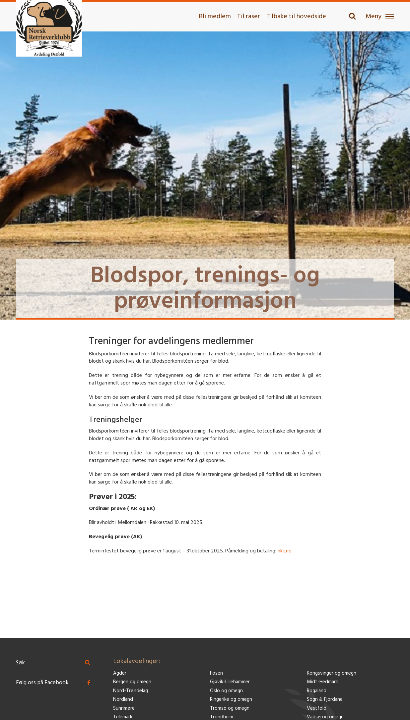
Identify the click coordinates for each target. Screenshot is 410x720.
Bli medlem (215, 16)
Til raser (248, 16)
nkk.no (285, 551)
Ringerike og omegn (231, 699)
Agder (119, 673)
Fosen (216, 673)
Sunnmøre (124, 708)
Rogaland (316, 691)
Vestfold (316, 708)
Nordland (123, 699)
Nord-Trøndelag (130, 691)
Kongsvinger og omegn (331, 673)
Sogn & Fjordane (325, 699)
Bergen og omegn (132, 682)
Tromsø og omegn (229, 708)
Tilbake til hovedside (296, 16)
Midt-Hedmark (322, 682)
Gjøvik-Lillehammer (230, 682)
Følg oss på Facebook (42, 682)
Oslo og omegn (226, 691)
